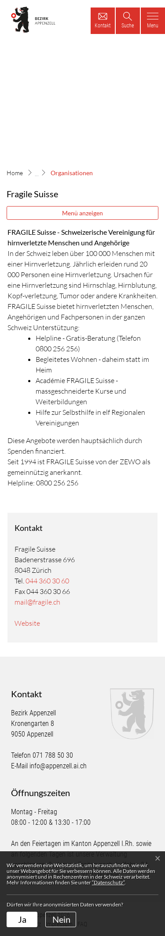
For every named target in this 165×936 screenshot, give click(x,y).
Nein (61, 919)
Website (32, 623)
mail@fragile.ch (37, 602)
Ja (22, 919)
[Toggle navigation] (153, 21)
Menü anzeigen (82, 213)
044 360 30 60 (47, 580)
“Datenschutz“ (108, 882)
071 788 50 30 (53, 755)
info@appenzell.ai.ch (58, 766)
